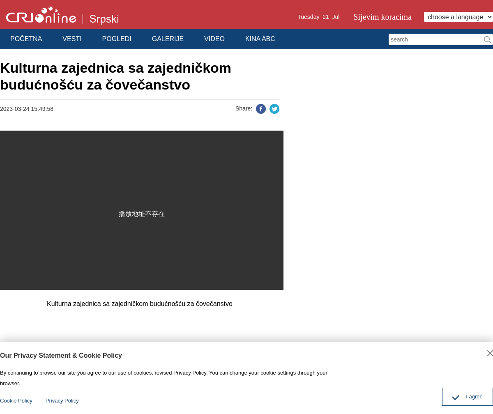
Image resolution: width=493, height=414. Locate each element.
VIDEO (214, 38)
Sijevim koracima (382, 16)
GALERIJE (168, 38)
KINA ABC (260, 38)
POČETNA (26, 38)
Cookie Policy (16, 401)
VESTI (71, 38)
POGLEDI (116, 38)
